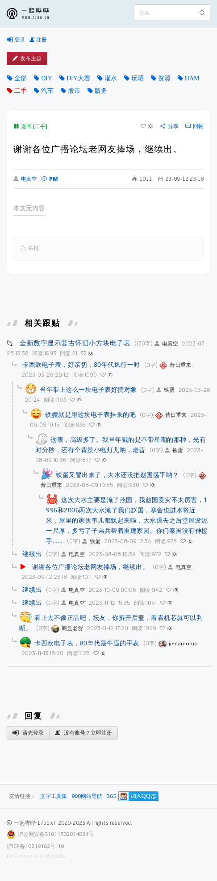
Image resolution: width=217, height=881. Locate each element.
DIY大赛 (78, 78)
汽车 (47, 90)
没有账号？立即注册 (83, 733)
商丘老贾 (67, 628)
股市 (74, 90)
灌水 (110, 78)
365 (111, 796)
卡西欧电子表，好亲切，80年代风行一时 (81, 364)
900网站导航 (86, 796)
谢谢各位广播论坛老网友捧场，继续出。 (90, 566)
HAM (192, 78)
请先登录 (28, 733)
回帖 (194, 126)
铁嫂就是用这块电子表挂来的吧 (90, 414)
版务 (101, 90)
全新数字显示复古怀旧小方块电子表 (75, 342)
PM (50, 179)
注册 (38, 39)
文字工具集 (53, 796)
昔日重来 (175, 365)
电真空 (25, 179)
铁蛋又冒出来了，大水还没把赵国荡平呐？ (117, 474)
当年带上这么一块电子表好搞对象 (88, 389)
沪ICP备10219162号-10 (35, 846)
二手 (20, 90)
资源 (164, 78)
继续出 (32, 553)
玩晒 (137, 78)
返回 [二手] (30, 126)
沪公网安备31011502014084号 (56, 834)
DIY (46, 78)
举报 (30, 248)
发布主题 (27, 58)
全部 (20, 78)
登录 (16, 39)
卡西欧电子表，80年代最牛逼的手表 (86, 643)
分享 (169, 126)
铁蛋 (165, 389)
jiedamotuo (178, 643)
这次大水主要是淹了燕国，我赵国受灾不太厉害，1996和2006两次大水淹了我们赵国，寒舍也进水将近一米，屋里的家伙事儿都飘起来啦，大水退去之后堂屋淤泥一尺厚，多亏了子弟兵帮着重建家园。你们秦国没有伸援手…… (127, 520)
